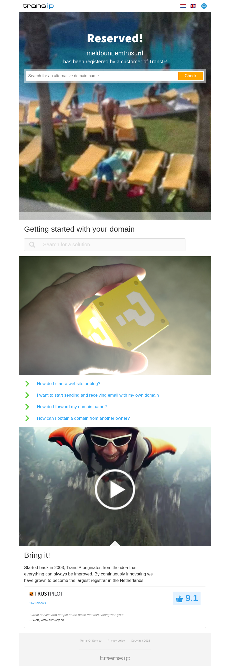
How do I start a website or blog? (68, 383)
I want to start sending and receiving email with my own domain (98, 395)
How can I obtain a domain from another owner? (83, 418)
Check (190, 76)
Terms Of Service (90, 640)
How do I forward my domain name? (72, 406)
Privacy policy (116, 640)
